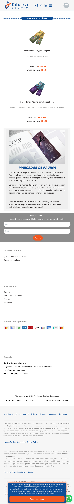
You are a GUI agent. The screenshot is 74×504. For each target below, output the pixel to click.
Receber (38, 238)
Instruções (8, 302)
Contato (7, 292)
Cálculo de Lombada (12, 260)
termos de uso (30, 491)
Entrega (7, 299)
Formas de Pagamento (13, 295)
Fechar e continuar (37, 499)
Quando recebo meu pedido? (15, 256)
